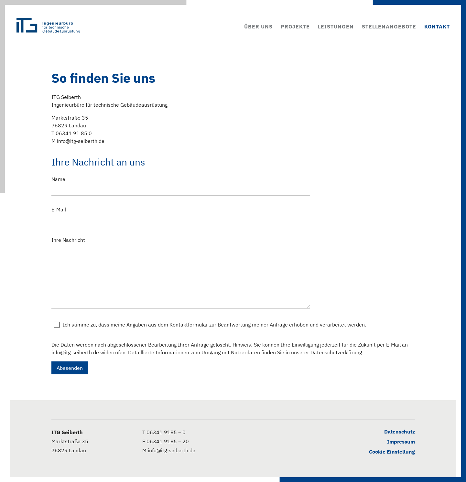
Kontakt (437, 26)
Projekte (295, 26)
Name (58, 179)
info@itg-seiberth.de (75, 352)
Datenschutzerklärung (336, 352)
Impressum (401, 441)
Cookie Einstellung (392, 451)
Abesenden (70, 368)
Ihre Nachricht (68, 240)
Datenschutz (399, 431)
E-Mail (58, 209)
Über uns (258, 26)
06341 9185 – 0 (166, 432)
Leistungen (336, 26)
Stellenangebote (389, 26)
